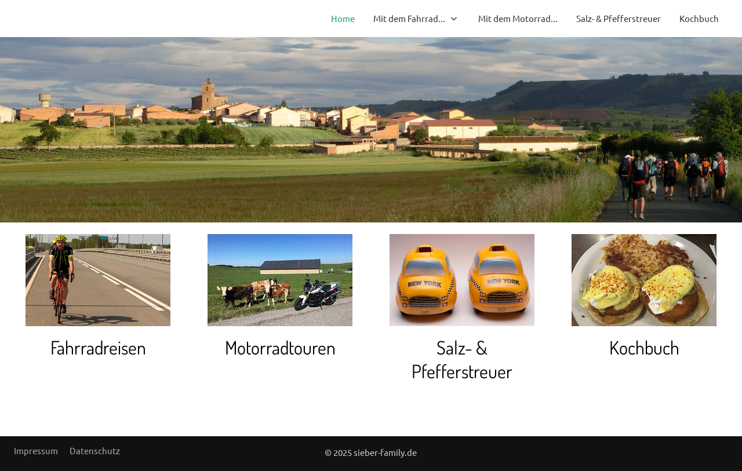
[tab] (352, 198)
